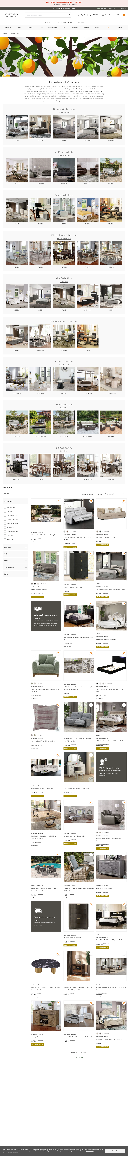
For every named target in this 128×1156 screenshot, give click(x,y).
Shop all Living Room (64, 155)
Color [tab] (6, 554)
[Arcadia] (111, 254)
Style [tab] (6, 574)
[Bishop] (64, 380)
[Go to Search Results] (69, 15)
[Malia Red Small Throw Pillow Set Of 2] (46, 738)
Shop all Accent (64, 365)
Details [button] (73, 4)
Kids (64, 27)
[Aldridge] (111, 128)
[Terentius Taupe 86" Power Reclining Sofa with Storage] (79, 534)
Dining (30, 27)
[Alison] (41, 297)
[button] (82, 15)
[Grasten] (111, 467)
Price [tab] (6, 560)
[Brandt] (17, 337)
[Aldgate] (88, 128)
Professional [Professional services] (47, 22)
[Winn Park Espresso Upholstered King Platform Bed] (79, 634)
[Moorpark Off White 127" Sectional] (46, 786)
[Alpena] (64, 254)
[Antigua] (111, 171)
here (17, 1152)
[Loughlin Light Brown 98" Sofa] (111, 534)
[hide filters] (7, 494)
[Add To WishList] (58, 501)
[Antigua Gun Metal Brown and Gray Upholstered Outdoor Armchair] (79, 886)
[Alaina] (41, 128)
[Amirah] (64, 171)
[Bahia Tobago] (41, 424)
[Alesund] (17, 171)
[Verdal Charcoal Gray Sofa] (46, 587)
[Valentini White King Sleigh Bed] (111, 636)
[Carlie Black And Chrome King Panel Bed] (111, 937)
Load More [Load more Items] (78, 1057)
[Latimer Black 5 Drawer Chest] (79, 584)
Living (19, 27)
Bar (42, 27)
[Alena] (41, 254)
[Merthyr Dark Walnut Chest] (79, 935)
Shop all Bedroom (64, 112)
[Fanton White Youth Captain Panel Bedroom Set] (79, 1034)
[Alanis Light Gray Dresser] (111, 886)
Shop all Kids (64, 281)
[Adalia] (17, 254)
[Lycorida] (64, 211)
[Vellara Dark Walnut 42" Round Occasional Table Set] (111, 985)
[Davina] (111, 424)
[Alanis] (64, 128)
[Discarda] (17, 467)
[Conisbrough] (111, 380)
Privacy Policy (90, 1151)
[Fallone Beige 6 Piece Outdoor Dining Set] (46, 532)
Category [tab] (7, 547)
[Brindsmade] (88, 424)
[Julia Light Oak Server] (46, 1034)
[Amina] (88, 254)
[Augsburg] (17, 380)
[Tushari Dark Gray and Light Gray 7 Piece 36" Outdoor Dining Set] (46, 886)
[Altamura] (41, 171)
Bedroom (8, 27)
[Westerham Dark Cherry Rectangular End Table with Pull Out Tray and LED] (79, 985)
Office (97, 27)
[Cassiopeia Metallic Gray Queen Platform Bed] (111, 587)
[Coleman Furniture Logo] (10, 17)
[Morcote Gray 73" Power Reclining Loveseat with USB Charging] (79, 736)
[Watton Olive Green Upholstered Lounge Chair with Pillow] (46, 686)
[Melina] (64, 337)
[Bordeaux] (64, 424)
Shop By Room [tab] (9, 501)
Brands (120, 27)
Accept (115, 1151)
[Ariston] (88, 297)
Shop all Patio (64, 408)
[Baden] (41, 211)
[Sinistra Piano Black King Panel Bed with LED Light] (111, 686)
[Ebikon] (41, 467)
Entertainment (52, 27)
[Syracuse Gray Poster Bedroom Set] (79, 833)
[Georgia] (41, 337)
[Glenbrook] (88, 467)
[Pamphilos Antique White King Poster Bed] (111, 1036)
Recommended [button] (109, 494)
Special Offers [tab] (9, 567)
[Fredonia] (64, 467)
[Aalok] (17, 128)
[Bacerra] (41, 380)
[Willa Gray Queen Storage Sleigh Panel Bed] (111, 738)
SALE (108, 27)
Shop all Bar (64, 451)
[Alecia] (17, 297)
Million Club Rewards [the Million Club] (65, 22)
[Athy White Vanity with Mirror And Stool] (79, 786)
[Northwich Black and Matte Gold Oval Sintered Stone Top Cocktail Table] (46, 985)
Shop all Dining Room (64, 238)
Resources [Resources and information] (81, 22)
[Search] (48, 15)
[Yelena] (111, 211)
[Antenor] (88, 171)
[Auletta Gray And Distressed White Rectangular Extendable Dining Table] (79, 684)
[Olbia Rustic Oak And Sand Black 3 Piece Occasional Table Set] (46, 833)
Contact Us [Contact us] (122, 8)
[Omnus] (88, 211)
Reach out (102, 775)
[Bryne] (111, 297)
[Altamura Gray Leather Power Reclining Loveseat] (111, 836)
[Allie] (17, 211)
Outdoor (75, 27)
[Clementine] (88, 380)
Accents (86, 27)
